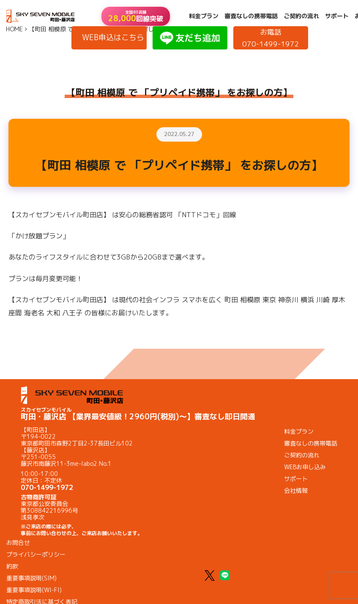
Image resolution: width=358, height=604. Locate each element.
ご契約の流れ (301, 16)
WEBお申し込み (305, 467)
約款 (12, 566)
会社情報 (296, 490)
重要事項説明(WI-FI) (34, 590)
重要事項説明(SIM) (31, 578)
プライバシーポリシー (36, 554)
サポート (337, 16)
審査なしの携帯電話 (251, 16)
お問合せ (18, 542)
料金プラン (204, 16)
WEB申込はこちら (113, 37)
